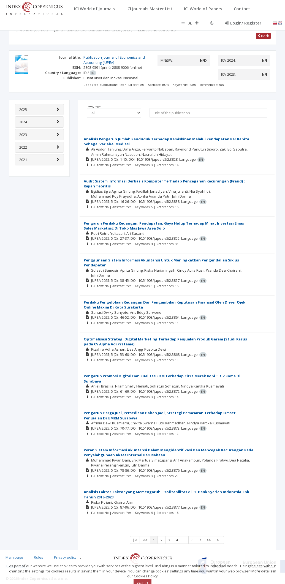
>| (219, 539)
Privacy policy (65, 557)
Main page (14, 557)
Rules (38, 557)
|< (135, 539)
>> (209, 539)
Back (263, 35)
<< (145, 539)
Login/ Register (243, 23)
